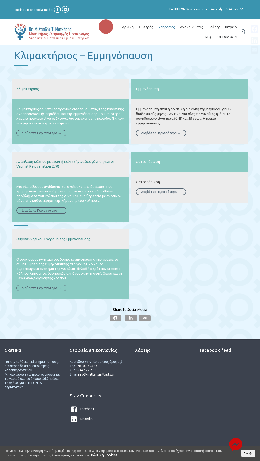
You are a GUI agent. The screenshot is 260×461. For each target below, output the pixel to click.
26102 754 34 (87, 366)
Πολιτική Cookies (103, 455)
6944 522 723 (235, 9)
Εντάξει (248, 453)
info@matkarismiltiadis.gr (96, 374)
